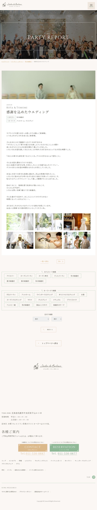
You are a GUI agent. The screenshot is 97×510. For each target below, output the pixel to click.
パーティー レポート (17, 61)
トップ (4, 461)
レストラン (28, 461)
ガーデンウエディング (14, 299)
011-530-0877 (67, 453)
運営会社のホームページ (42, 492)
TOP (88, 477)
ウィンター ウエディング (83, 461)
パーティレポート (56, 461)
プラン (18, 464)
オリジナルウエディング (67, 294)
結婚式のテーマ (58, 305)
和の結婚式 (26, 305)
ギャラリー (68, 461)
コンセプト (12, 461)
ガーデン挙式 (43, 276)
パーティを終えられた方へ (36, 470)
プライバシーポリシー (25, 492)
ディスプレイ (42, 299)
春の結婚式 (25, 281)
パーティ (9, 470)
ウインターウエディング (45, 294)
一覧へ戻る (44, 261)
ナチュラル (57, 299)
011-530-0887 (35, 453)
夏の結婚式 (11, 281)
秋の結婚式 (28, 61)
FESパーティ (11, 294)
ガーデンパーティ (26, 276)
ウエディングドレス (41, 461)
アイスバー (10, 276)
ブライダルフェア (7, 464)
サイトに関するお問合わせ (9, 492)
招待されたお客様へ (20, 470)
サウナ (30, 299)
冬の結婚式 (75, 276)
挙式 (3, 470)
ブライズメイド (72, 299)
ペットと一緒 (11, 305)
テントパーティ (59, 276)
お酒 (82, 294)
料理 (20, 461)
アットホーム (26, 294)
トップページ (5, 61)
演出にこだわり (41, 305)
